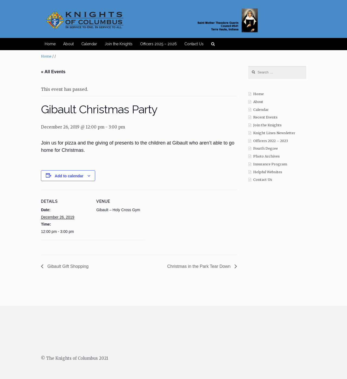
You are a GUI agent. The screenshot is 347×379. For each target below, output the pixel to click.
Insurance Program (270, 164)
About (68, 44)
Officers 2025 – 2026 (158, 44)
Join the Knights (119, 44)
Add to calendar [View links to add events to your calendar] (69, 176)
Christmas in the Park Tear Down (199, 266)
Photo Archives (266, 156)
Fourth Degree (265, 148)
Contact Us (194, 44)
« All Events (53, 71)
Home (50, 44)
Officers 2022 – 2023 (270, 141)
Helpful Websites (267, 172)
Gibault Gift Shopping (67, 266)
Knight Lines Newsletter (274, 133)
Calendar (89, 44)
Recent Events (265, 117)
